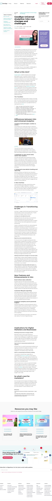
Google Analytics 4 (17, 74)
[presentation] (7, 476)
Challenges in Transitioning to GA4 (7, 22)
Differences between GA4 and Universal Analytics (8, 19)
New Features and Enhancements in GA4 (7, 25)
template (20, 367)
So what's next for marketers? (7, 31)
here (23, 104)
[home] (3, 3)
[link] (10, 420)
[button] (15, 3)
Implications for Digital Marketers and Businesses (8, 28)
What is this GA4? (6, 16)
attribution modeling (25, 355)
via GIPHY (16, 146)
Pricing (10, 3)
